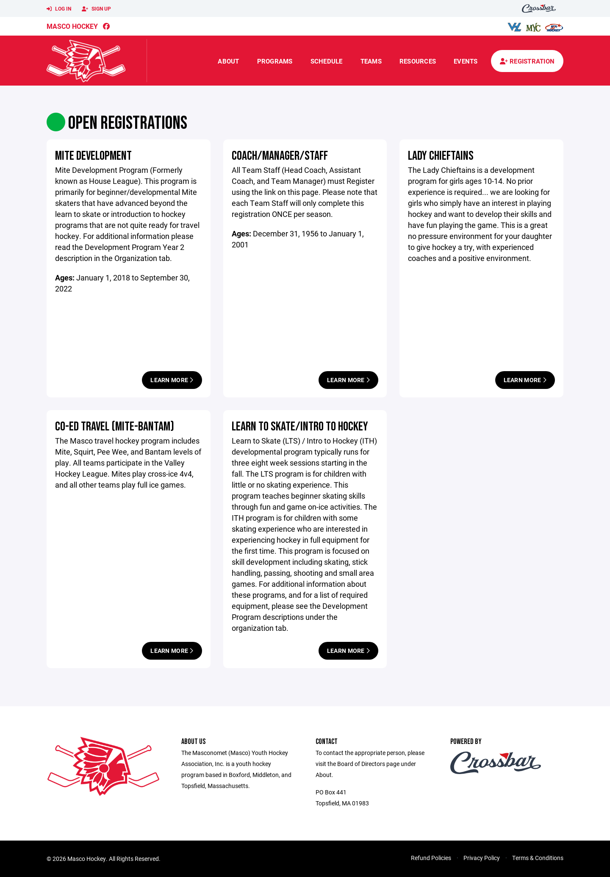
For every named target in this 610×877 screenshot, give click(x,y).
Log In (59, 9)
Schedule (327, 61)
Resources (417, 61)
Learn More (171, 380)
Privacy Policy (481, 858)
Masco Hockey (72, 26)
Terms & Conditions (537, 858)
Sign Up (96, 9)
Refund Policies (431, 858)
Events (466, 61)
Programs (275, 61)
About (228, 61)
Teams (371, 61)
